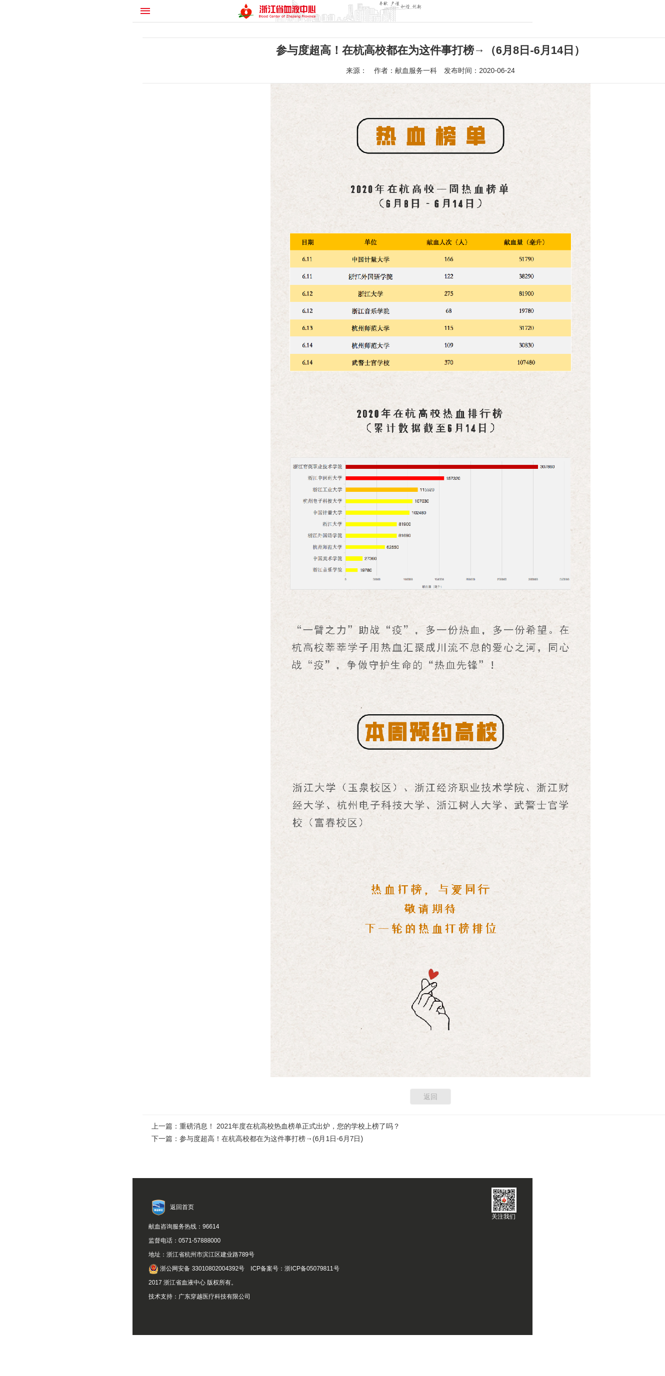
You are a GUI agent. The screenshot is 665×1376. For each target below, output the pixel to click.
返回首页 (182, 1207)
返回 (431, 1097)
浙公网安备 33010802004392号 (196, 1268)
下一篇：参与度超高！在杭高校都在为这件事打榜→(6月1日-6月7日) (257, 1139)
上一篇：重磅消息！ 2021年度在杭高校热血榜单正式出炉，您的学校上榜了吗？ (276, 1126)
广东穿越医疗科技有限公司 (214, 1296)
